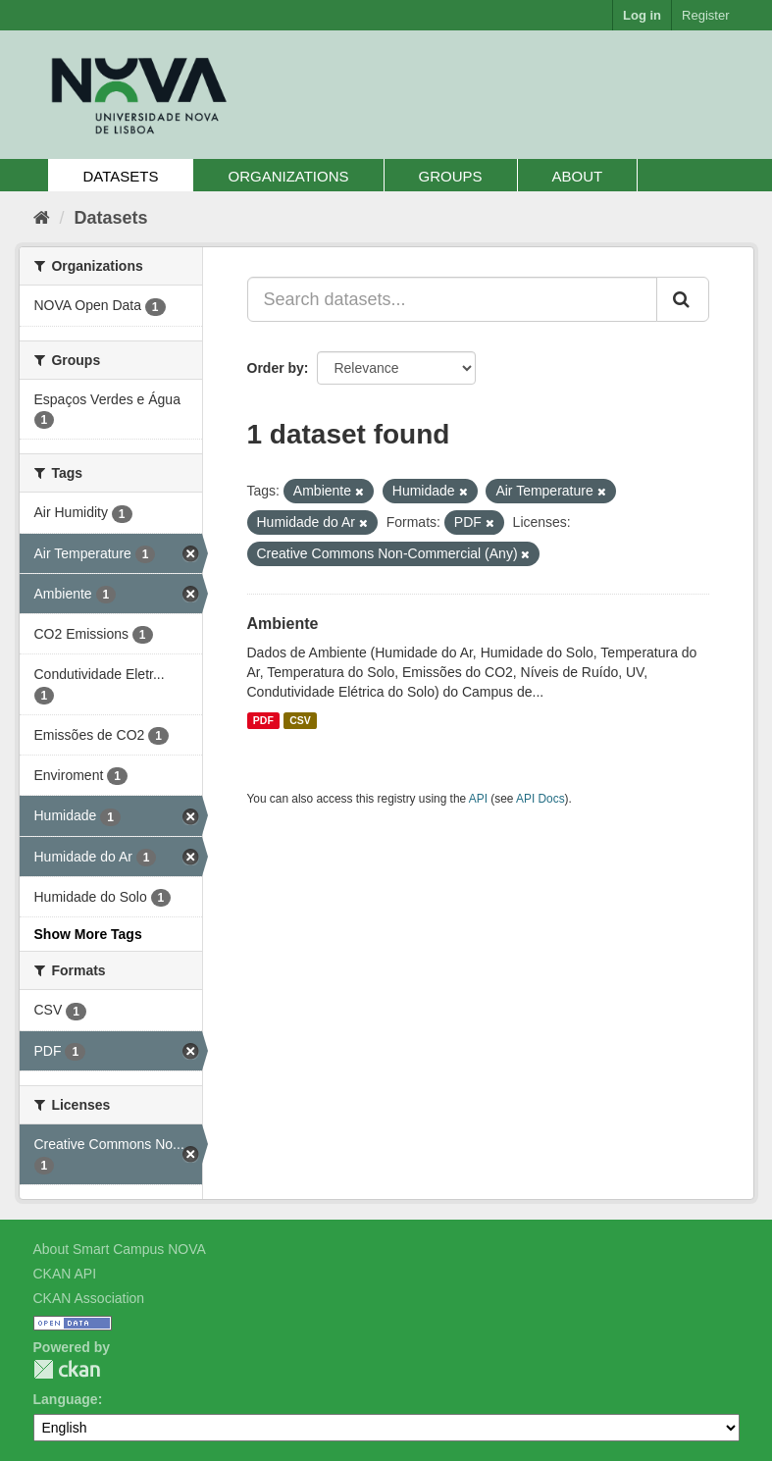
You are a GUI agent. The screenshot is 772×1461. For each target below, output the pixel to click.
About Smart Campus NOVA (119, 1249)
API (478, 799)
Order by (275, 368)
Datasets (121, 176)
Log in (642, 15)
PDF (263, 720)
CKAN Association (89, 1298)
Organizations (288, 176)
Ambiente (283, 623)
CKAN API (65, 1273)
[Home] (41, 218)
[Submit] (682, 299)
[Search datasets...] (452, 299)
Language (65, 1399)
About (577, 176)
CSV (300, 720)
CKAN (66, 1369)
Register (705, 15)
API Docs (540, 799)
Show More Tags (88, 934)
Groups (451, 176)
